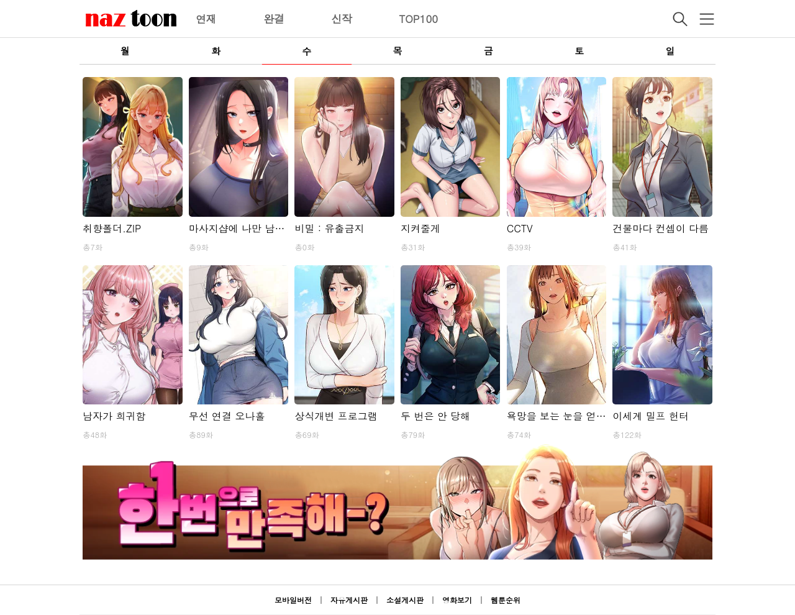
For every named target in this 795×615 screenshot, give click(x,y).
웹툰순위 (505, 600)
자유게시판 (349, 600)
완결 (273, 18)
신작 (341, 18)
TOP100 (418, 18)
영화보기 (457, 600)
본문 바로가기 (0, 0)
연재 (206, 18)
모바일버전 (293, 600)
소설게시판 (405, 600)
